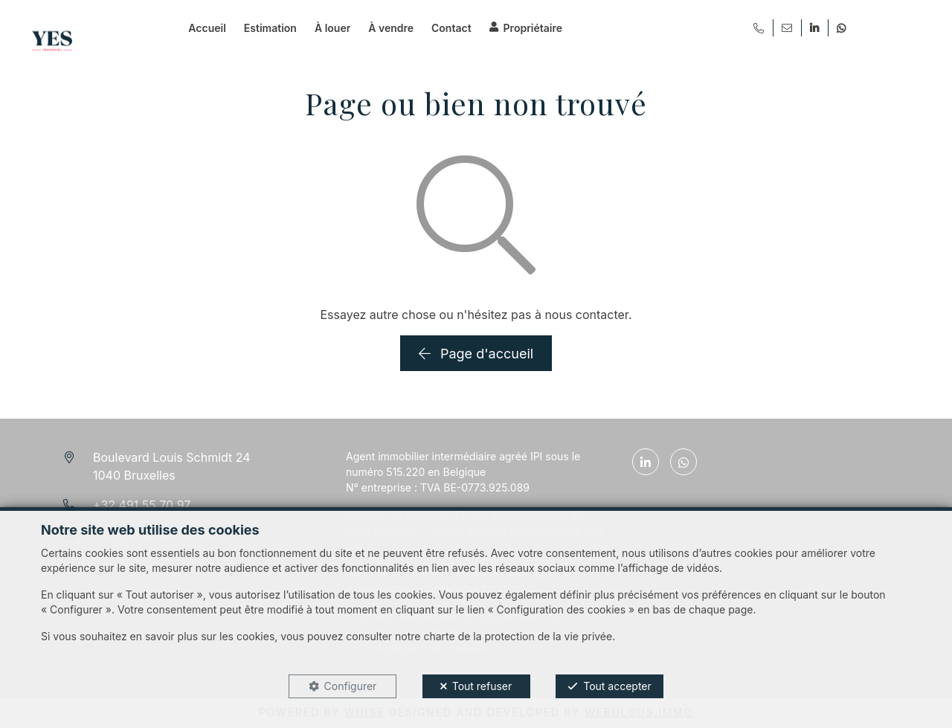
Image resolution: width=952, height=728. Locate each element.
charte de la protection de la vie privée (517, 636)
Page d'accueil (476, 353)
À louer (332, 28)
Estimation (270, 28)
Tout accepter (617, 686)
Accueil (206, 28)
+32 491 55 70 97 (141, 504)
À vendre (391, 28)
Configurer (350, 686)
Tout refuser (482, 686)
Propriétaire (533, 28)
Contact (451, 28)
